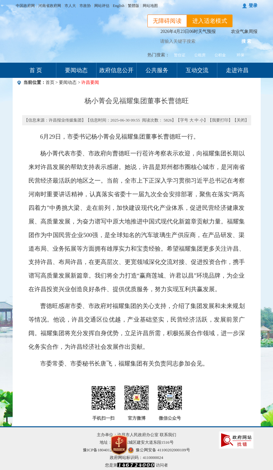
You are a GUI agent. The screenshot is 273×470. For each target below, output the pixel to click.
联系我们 (168, 434)
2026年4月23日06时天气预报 (188, 31)
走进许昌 (237, 70)
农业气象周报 (244, 31)
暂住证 (179, 55)
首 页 (35, 70)
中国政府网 (25, 5)
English (119, 5)
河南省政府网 (49, 5)
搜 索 (246, 41)
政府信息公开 (116, 70)
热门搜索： (158, 55)
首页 (50, 82)
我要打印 (220, 120)
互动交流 (197, 70)
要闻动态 (76, 70)
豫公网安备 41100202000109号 (159, 450)
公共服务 (157, 70)
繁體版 (133, 5)
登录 (253, 5)
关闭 (241, 120)
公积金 (220, 55)
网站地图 (150, 5)
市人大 (70, 5)
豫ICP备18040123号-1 (102, 450)
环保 (240, 55)
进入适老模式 (209, 21)
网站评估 (101, 5)
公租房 (200, 55)
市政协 (85, 5)
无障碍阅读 (167, 21)
